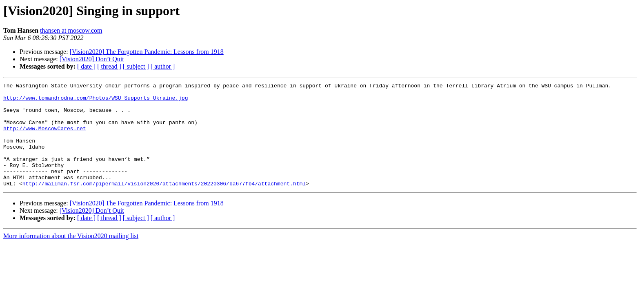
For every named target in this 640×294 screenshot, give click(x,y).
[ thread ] (109, 66)
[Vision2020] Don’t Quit (92, 59)
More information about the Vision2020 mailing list (70, 256)
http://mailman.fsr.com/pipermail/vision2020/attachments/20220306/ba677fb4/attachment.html (164, 204)
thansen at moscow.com (71, 30)
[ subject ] (136, 66)
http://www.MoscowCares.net (44, 138)
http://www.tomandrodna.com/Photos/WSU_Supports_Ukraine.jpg (95, 101)
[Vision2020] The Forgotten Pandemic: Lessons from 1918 (147, 51)
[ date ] (86, 66)
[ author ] (163, 66)
